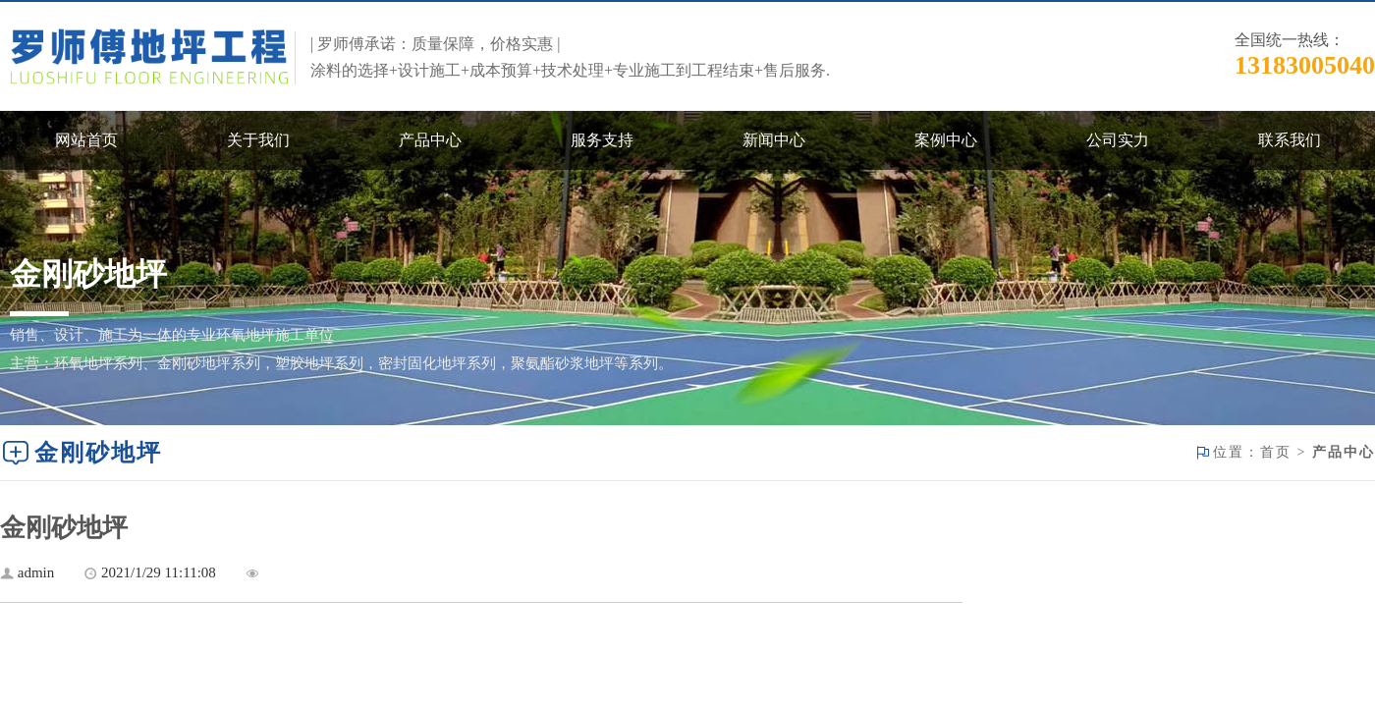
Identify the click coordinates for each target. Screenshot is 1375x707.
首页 (1276, 452)
